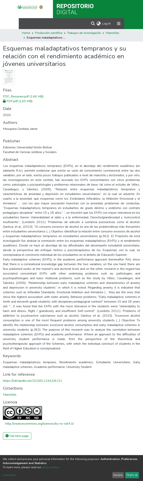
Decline (118, 475)
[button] (98, 23)
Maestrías (112, 33)
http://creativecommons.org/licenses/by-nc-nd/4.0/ (39, 424)
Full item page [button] (17, 436)
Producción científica (48, 33)
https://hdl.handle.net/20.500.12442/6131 (32, 381)
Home (26, 33)
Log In (106, 23)
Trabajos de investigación (84, 33)
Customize (9, 475)
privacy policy (50, 467)
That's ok (132, 475)
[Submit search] (92, 23)
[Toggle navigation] (118, 23)
